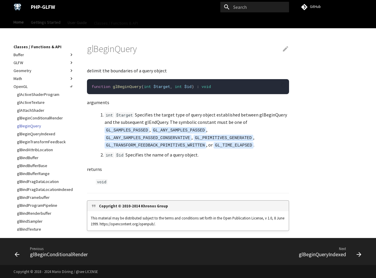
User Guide (77, 21)
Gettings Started (46, 21)
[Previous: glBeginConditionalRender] (53, 251)
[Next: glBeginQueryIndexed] (328, 251)
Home (19, 21)
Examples (153, 21)
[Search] (254, 7)
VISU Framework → (185, 21)
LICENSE (91, 271)
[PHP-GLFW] (17, 7)
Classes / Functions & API (116, 21)
